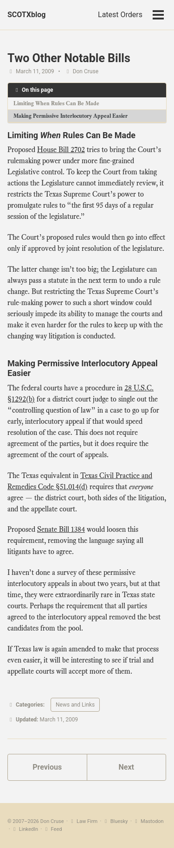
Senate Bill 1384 (61, 529)
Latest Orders (120, 14)
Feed (52, 829)
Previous (47, 767)
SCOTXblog (26, 14)
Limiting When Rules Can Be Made (56, 103)
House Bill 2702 (61, 149)
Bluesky (115, 821)
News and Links (75, 704)
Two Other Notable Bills (68, 58)
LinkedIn (24, 829)
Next (126, 767)
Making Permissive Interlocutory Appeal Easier (70, 116)
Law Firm (83, 821)
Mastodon (148, 821)
